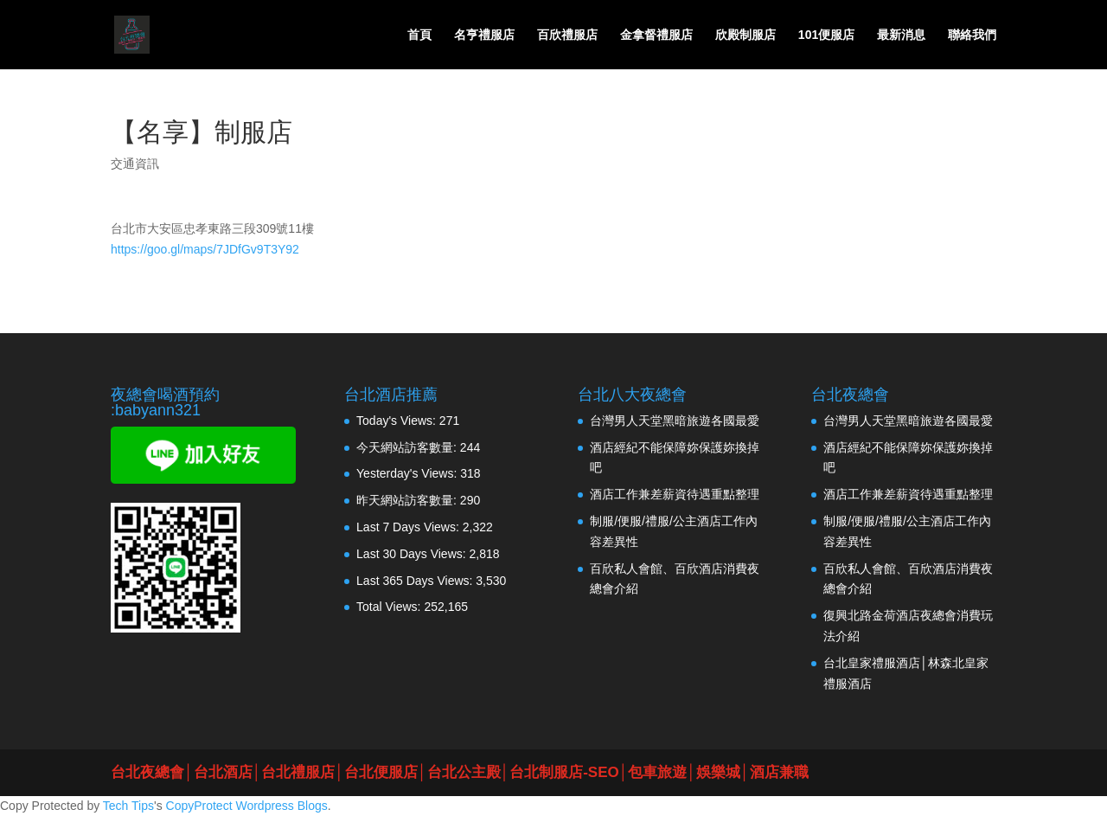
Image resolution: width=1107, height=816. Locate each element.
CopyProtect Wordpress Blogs (247, 806)
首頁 (419, 35)
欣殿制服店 (745, 35)
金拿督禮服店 (656, 35)
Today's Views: (397, 420)
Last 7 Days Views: (409, 527)
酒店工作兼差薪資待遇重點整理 (674, 494)
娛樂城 (718, 772)
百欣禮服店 (567, 35)
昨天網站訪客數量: (408, 500)
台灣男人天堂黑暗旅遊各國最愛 (674, 420)
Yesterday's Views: (408, 473)
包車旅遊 (657, 772)
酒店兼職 (779, 772)
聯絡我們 (972, 35)
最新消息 (901, 35)
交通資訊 (135, 163)
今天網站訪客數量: (408, 447)
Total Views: (390, 607)
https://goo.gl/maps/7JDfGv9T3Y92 (205, 249)
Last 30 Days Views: (412, 554)
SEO (603, 772)
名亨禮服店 (484, 35)
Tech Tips (128, 806)
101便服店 (826, 35)
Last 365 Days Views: (416, 581)
